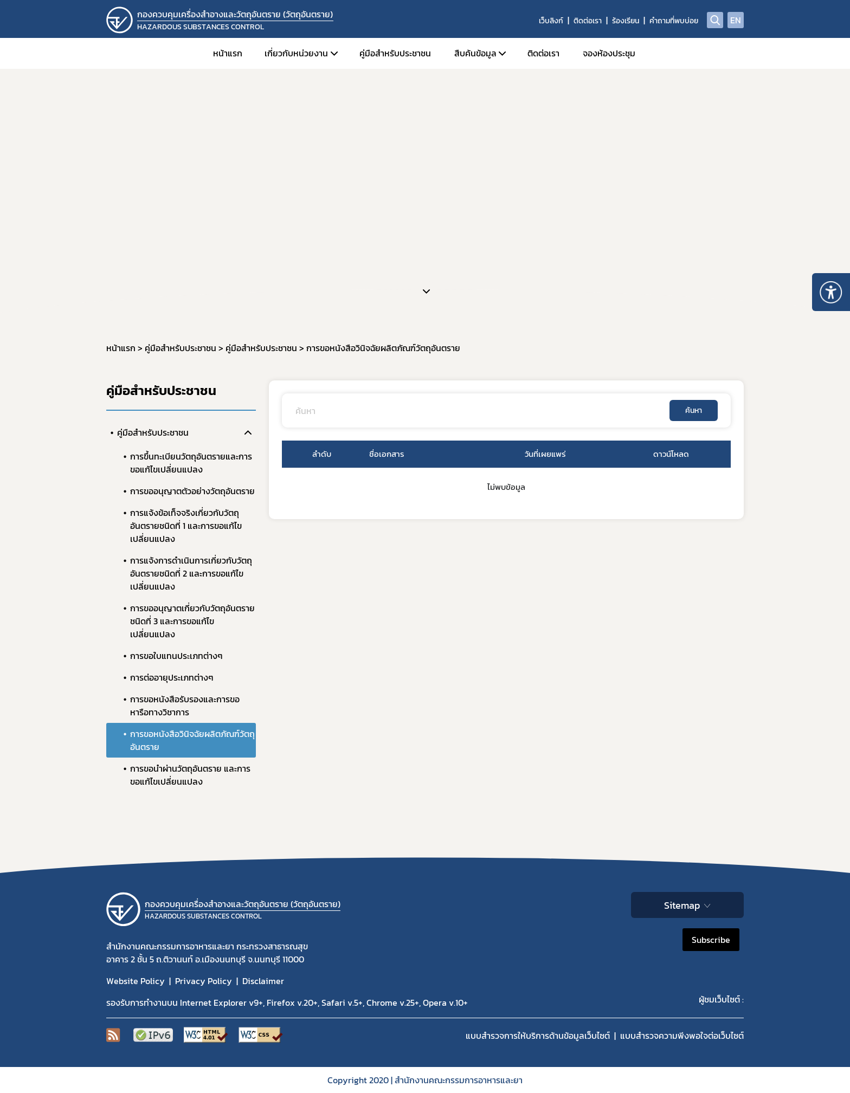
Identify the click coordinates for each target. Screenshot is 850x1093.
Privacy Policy (203, 980)
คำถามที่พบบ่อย (673, 21)
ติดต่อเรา (588, 21)
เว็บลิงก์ (551, 21)
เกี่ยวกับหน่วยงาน (296, 53)
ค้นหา (693, 410)
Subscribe (711, 939)
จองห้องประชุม (609, 53)
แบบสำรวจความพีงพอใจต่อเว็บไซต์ (682, 1035)
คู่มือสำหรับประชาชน (395, 53)
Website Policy (135, 980)
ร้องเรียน (625, 21)
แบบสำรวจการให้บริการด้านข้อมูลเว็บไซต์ (538, 1035)
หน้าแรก (227, 53)
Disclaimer (263, 980)
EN (735, 20)
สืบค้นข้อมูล (475, 53)
